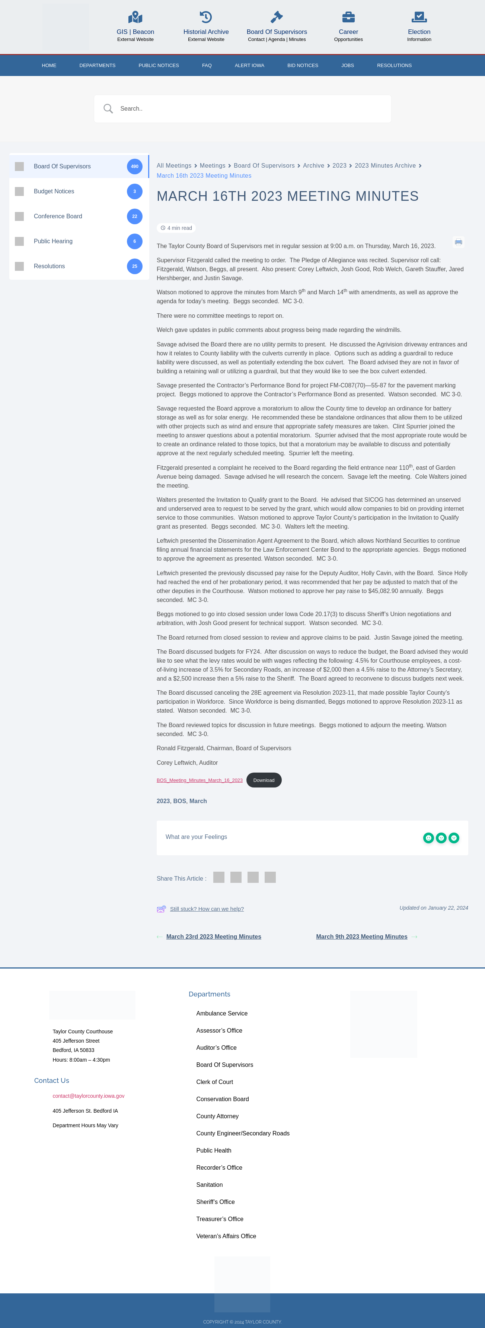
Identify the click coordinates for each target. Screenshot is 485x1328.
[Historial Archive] (206, 17)
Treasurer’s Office (219, 1219)
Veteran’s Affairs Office (226, 1236)
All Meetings (174, 165)
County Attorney (217, 1116)
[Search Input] (252, 108)
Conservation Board (222, 1099)
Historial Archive (206, 31)
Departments (98, 65)
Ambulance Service (222, 1013)
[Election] (419, 17)
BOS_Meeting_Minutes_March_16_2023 (200, 780)
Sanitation (209, 1185)
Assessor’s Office (219, 1030)
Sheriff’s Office (215, 1202)
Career (348, 31)
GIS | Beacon (135, 31)
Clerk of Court (214, 1082)
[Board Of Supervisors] (277, 17)
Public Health (213, 1150)
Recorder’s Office (219, 1167)
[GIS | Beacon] (135, 17)
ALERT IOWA (249, 65)
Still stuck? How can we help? (200, 909)
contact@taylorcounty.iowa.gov (89, 1096)
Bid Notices (302, 65)
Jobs (347, 65)
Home (49, 65)
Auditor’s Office (216, 1048)
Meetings (213, 165)
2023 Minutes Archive (385, 165)
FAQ (207, 65)
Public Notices (159, 65)
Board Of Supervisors (277, 31)
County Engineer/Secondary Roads (243, 1133)
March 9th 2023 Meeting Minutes (366, 937)
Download (264, 780)
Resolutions (394, 65)
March (198, 801)
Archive (313, 165)
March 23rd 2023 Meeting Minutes (209, 937)
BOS (179, 801)
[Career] (348, 17)
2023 (340, 165)
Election (419, 31)
